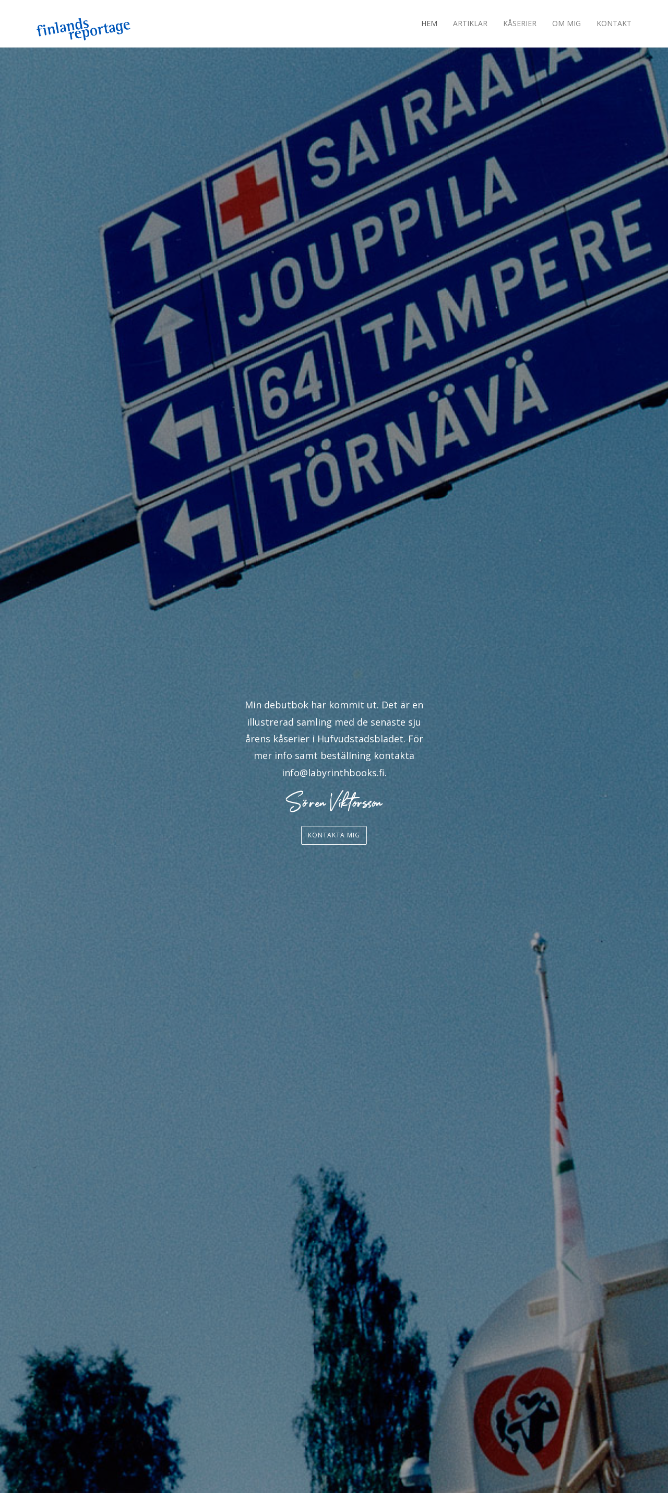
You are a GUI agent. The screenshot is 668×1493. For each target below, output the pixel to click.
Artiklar (470, 23)
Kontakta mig (334, 835)
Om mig (566, 23)
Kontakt (614, 23)
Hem (429, 23)
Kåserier (519, 23)
